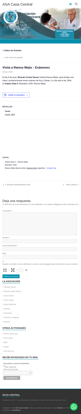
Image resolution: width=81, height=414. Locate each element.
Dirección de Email (17, 369)
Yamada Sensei (10, 287)
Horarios (7, 309)
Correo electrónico (10, 246)
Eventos (7, 322)
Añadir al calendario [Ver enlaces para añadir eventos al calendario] (16, 95)
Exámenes (8, 313)
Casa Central (9, 296)
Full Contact (8, 338)
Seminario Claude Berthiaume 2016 (18, 185)
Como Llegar (9, 300)
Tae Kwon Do (9, 351)
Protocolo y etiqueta (11, 317)
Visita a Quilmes (71, 185)
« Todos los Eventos (12, 50)
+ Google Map (50, 168)
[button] (74, 407)
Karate (6, 347)
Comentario (7, 211)
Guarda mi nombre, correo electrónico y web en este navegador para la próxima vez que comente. (40, 264)
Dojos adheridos (10, 304)
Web (4, 253)
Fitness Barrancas (11, 334)
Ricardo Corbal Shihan (12, 291)
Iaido (5, 342)
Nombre (6, 238)
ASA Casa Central (17, 4)
